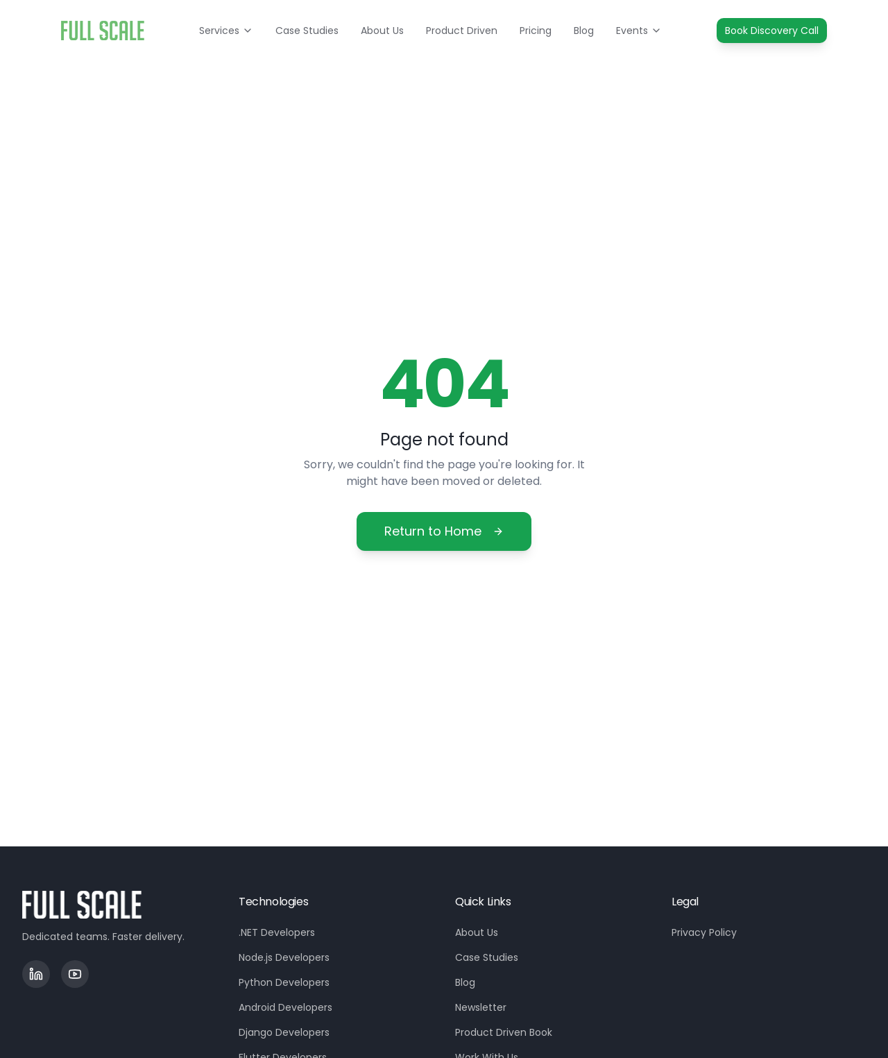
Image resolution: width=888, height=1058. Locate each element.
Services (226, 30)
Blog (584, 30)
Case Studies (307, 30)
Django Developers (284, 1032)
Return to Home (444, 531)
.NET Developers (277, 932)
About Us (382, 30)
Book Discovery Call (772, 30)
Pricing (536, 30)
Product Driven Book (503, 1032)
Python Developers (284, 982)
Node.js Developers (284, 957)
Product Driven (461, 30)
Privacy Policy (704, 932)
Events (639, 30)
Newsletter (480, 1007)
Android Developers (285, 1007)
